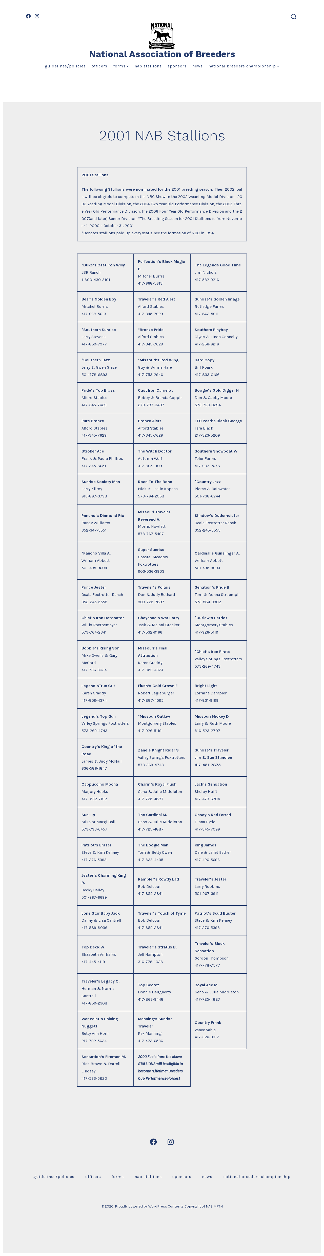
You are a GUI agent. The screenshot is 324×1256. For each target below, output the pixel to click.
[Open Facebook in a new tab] (28, 16)
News (197, 66)
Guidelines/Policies (65, 66)
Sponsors (177, 66)
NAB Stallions (148, 66)
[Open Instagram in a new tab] (37, 16)
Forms (121, 66)
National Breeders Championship (244, 66)
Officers (99, 66)
